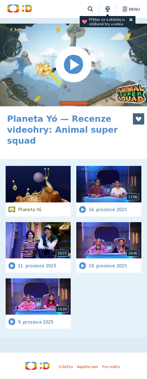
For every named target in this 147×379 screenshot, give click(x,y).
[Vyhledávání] (90, 9)
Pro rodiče (111, 366)
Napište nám (87, 366)
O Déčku (66, 366)
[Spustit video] (73, 65)
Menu (130, 9)
